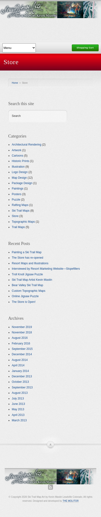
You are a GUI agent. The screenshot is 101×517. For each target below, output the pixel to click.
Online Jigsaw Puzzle (25, 296)
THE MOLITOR (71, 501)
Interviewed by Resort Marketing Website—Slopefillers (46, 268)
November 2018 (22, 332)
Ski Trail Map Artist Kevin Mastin (32, 279)
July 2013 (18, 398)
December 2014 (22, 354)
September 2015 (22, 349)
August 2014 (20, 360)
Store (15, 216)
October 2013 (20, 381)
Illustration (18, 166)
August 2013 (20, 393)
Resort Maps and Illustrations (30, 263)
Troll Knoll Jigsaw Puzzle (27, 274)
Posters (16, 194)
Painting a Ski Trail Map (26, 252)
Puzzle (16, 199)
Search (16, 116)
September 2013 (22, 387)
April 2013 (18, 415)
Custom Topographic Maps (28, 290)
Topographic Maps (23, 221)
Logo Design (20, 172)
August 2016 (20, 337)
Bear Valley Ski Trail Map (27, 285)
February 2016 (21, 343)
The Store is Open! (24, 302)
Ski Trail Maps (20, 210)
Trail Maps (18, 227)
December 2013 (22, 376)
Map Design (19, 177)
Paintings (17, 188)
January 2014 (20, 371)
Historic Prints (20, 161)
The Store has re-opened (27, 257)
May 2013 (18, 409)
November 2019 (22, 327)
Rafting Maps (20, 205)
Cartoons (17, 155)
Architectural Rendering (26, 144)
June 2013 (18, 404)
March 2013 (19, 420)
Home (15, 83)
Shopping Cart (85, 48)
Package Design (22, 183)
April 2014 (18, 365)
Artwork (16, 150)
